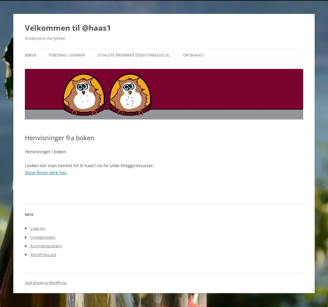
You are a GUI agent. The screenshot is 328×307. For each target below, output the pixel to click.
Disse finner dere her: (46, 172)
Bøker (30, 55)
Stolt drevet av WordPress (46, 282)
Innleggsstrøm (42, 237)
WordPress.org (43, 254)
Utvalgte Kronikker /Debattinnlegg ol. (133, 55)
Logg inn (37, 228)
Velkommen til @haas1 (68, 28)
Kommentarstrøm (46, 245)
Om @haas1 (193, 55)
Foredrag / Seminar (67, 55)
